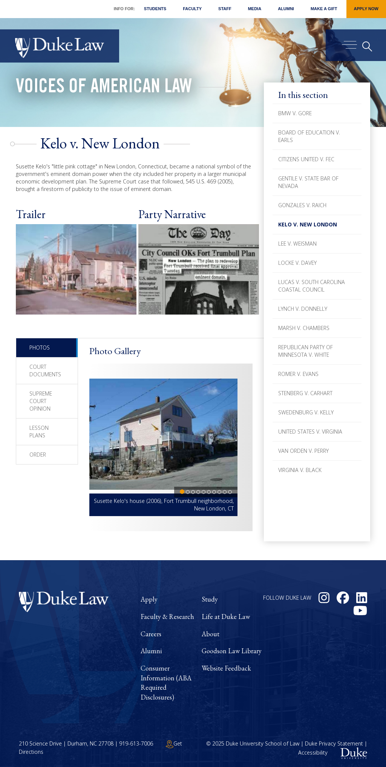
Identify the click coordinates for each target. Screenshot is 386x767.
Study (210, 599)
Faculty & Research (167, 616)
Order (37, 454)
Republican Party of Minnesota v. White (305, 351)
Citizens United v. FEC (306, 159)
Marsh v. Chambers (303, 328)
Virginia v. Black (300, 470)
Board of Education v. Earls (309, 136)
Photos (39, 347)
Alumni (286, 8)
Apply (149, 599)
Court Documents (45, 370)
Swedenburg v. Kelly (306, 412)
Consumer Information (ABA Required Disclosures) (166, 682)
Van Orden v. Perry (303, 450)
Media (254, 8)
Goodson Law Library (232, 650)
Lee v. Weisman (297, 243)
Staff (224, 8)
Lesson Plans (39, 431)
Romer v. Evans (298, 373)
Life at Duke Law (226, 616)
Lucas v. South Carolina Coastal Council (311, 285)
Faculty (192, 8)
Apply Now (366, 8)
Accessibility (313, 752)
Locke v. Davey (297, 262)
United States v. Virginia (310, 431)
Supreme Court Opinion (40, 401)
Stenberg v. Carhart (305, 393)
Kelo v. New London (307, 224)
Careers (151, 633)
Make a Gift (324, 8)
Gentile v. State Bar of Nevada (308, 182)
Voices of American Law (104, 88)
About (210, 633)
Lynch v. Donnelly (302, 308)
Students (155, 8)
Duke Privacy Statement (334, 743)
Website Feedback (226, 668)
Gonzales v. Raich (302, 205)
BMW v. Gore (295, 113)
